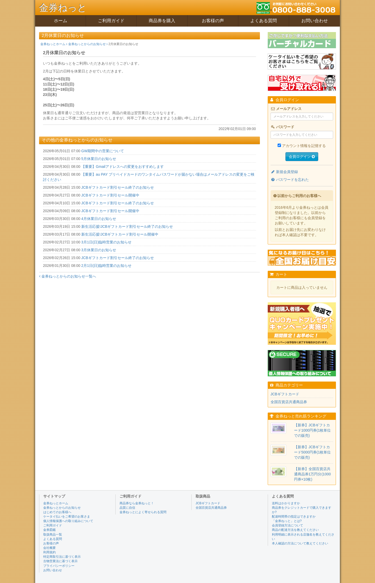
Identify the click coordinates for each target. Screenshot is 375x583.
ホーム (60, 20)
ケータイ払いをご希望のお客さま (66, 516)
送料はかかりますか (286, 503)
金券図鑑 (49, 530)
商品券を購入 (162, 20)
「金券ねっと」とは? (287, 521)
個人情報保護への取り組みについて (68, 521)
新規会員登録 (284, 172)
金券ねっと (63, 7)
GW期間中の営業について (102, 151)
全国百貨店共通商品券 (289, 402)
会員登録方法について (287, 525)
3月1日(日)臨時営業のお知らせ (106, 242)
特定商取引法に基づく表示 (62, 557)
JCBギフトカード (285, 394)
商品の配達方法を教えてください (295, 530)
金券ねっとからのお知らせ (88, 44)
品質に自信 (127, 508)
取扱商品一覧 (52, 534)
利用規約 (49, 552)
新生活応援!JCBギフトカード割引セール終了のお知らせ (127, 226)
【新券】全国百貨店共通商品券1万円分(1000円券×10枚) (312, 474)
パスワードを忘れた (290, 179)
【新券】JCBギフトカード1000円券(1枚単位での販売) (312, 430)
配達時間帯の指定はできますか (294, 516)
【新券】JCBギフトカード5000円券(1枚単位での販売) (312, 452)
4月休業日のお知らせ (98, 219)
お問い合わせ (314, 20)
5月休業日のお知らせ (98, 159)
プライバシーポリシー (58, 566)
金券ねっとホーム (53, 44)
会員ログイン (302, 157)
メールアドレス (286, 109)
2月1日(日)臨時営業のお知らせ (106, 265)
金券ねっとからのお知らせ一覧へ (67, 276)
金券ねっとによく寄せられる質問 (143, 512)
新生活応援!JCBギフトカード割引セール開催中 (119, 234)
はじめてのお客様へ (57, 512)
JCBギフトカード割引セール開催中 (110, 195)
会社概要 (49, 548)
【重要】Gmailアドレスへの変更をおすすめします (122, 166)
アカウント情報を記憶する (304, 146)
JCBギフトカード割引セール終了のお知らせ (117, 187)
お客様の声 (213, 20)
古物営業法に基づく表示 (60, 561)
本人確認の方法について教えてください (300, 543)
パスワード (283, 127)
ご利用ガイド (111, 20)
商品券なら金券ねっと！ (137, 503)
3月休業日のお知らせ (98, 250)
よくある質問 (263, 20)
